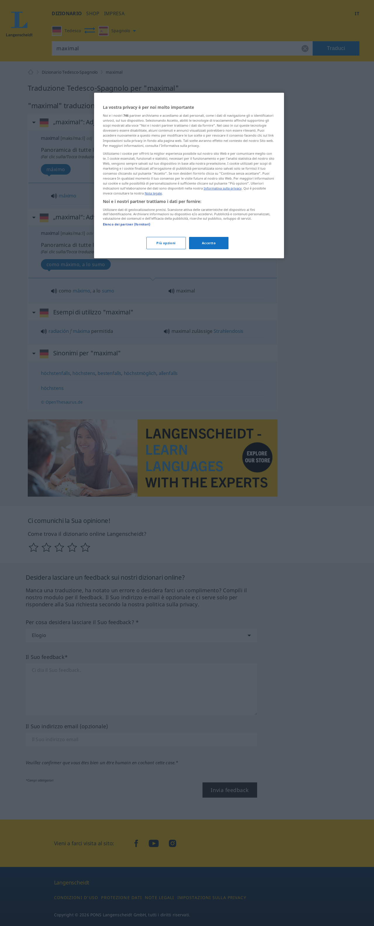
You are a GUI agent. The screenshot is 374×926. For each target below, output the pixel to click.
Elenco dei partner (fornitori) (126, 224)
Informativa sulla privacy (223, 188)
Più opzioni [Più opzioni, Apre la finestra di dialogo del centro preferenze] (165, 243)
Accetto (209, 243)
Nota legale (153, 193)
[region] (189, 175)
